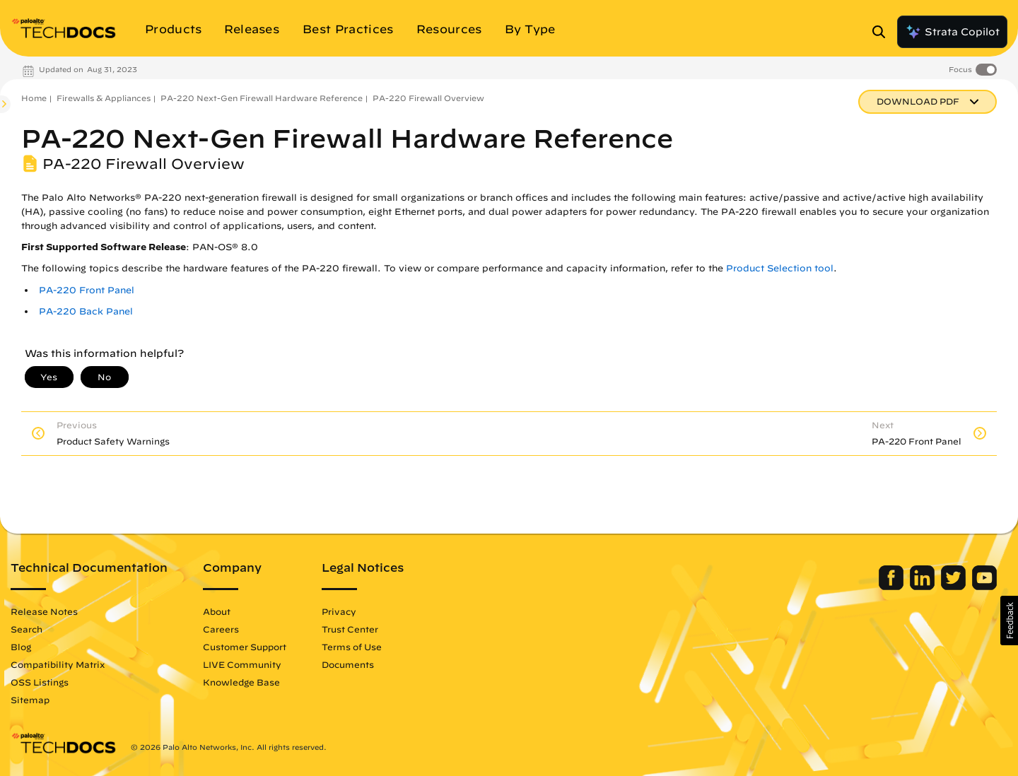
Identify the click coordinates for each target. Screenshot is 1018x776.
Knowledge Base (241, 682)
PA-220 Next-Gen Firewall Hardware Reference (261, 97)
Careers (221, 629)
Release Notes (44, 611)
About (216, 611)
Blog (21, 647)
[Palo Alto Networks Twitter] (955, 586)
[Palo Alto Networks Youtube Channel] (984, 586)
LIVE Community (242, 664)
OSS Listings (40, 682)
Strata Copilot (952, 31)
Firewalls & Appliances (104, 97)
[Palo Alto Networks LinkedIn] (923, 586)
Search (26, 629)
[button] (1009, 620)
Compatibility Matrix (58, 664)
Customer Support (244, 647)
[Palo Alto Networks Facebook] (892, 586)
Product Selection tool (779, 268)
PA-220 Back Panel (86, 311)
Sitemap (30, 700)
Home (34, 97)
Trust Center (350, 629)
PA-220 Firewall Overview (428, 97)
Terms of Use (352, 647)
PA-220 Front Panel (86, 290)
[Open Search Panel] (883, 31)
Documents (348, 664)
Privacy (339, 611)
